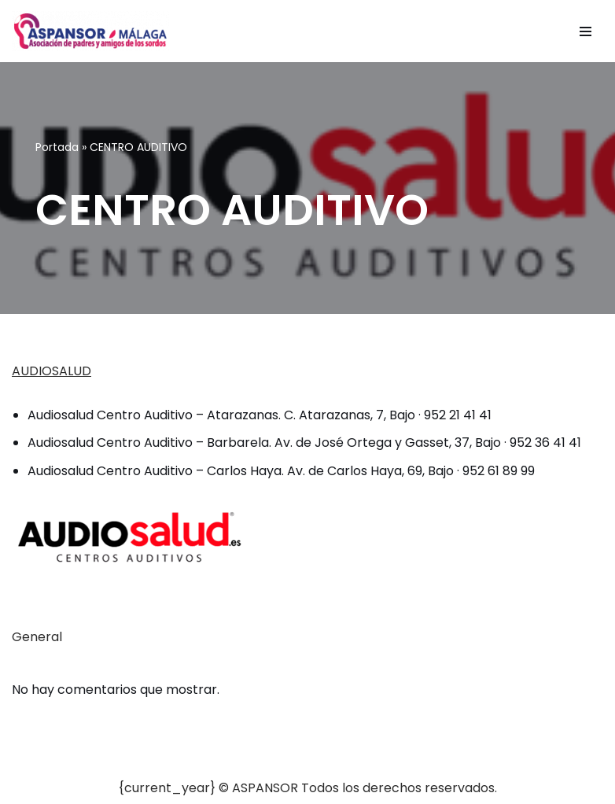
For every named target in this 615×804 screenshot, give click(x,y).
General (37, 637)
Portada (57, 147)
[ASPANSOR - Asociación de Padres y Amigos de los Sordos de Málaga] (90, 31)
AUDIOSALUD (51, 371)
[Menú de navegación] (585, 31)
